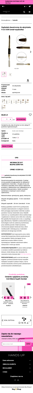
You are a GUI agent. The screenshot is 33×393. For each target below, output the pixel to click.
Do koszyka (21, 119)
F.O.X (2, 175)
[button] (30, 6)
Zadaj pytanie (7, 146)
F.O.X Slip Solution (26, 254)
